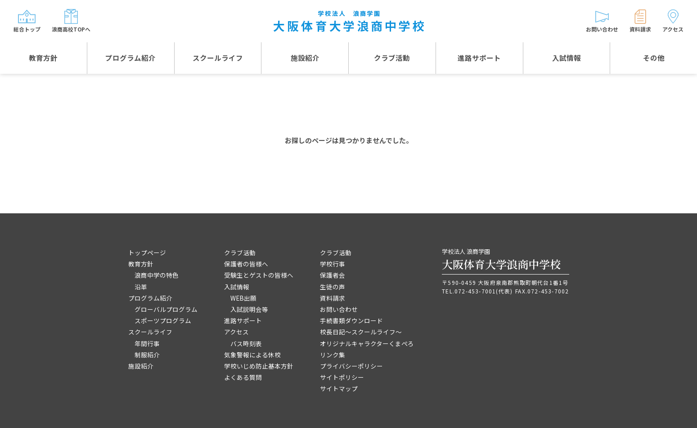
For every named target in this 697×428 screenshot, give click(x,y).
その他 (654, 58)
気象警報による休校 (252, 354)
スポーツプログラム (163, 320)
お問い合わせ (339, 309)
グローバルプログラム (166, 309)
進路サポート (479, 58)
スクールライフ (218, 58)
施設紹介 (305, 58)
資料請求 (332, 297)
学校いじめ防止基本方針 (258, 365)
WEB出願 (243, 297)
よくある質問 (243, 377)
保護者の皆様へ (246, 263)
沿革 (141, 286)
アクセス (236, 331)
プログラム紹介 (130, 58)
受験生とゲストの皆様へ (258, 274)
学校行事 (332, 263)
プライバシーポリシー (351, 365)
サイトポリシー (342, 377)
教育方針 (43, 58)
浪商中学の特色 (157, 274)
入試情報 (566, 58)
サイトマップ (339, 388)
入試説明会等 (249, 309)
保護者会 (332, 274)
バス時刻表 (246, 343)
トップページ (147, 252)
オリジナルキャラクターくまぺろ (367, 343)
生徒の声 (332, 286)
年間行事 (147, 343)
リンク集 (332, 354)
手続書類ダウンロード (351, 320)
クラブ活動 (392, 58)
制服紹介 (147, 354)
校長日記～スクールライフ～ (361, 331)
